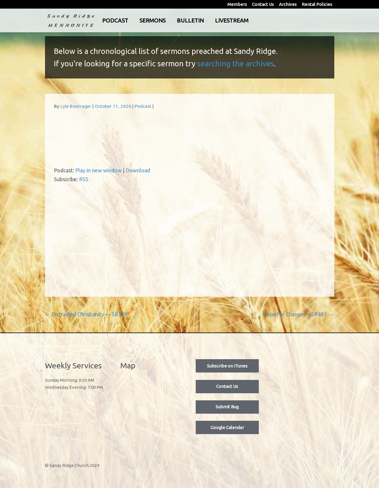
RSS (84, 179)
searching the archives (235, 63)
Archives (288, 4)
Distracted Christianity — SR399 (86, 314)
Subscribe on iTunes (227, 365)
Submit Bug (227, 406)
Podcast (140, 20)
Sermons (177, 20)
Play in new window (98, 170)
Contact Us (263, 4)
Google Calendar (227, 427)
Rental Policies (317, 4)
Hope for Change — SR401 (298, 314)
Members (237, 4)
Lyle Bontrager (75, 106)
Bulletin (214, 20)
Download (138, 170)
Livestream (256, 20)
